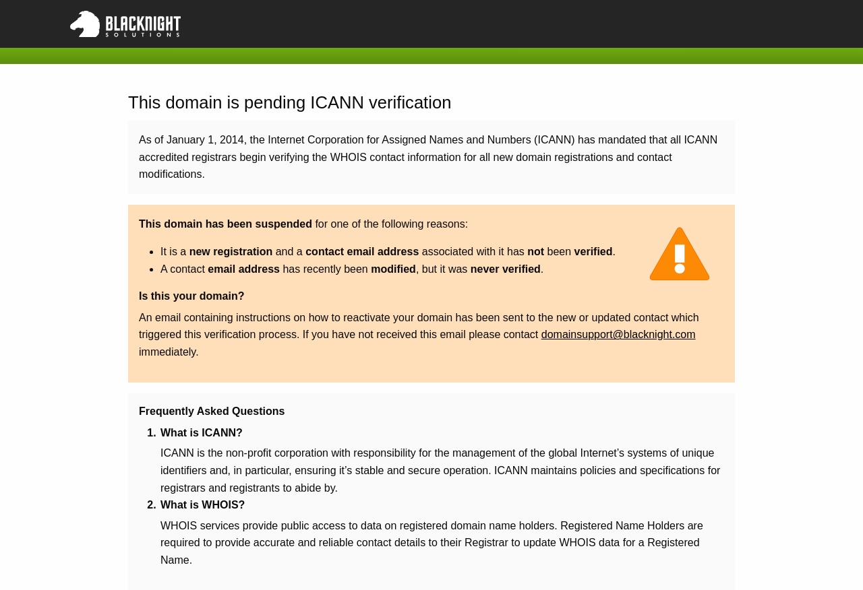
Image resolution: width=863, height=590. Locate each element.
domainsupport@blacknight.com (618, 334)
